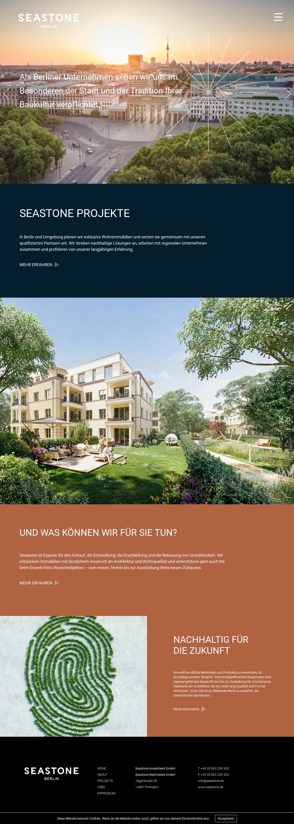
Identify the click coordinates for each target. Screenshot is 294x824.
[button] (6, 94)
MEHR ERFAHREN (36, 264)
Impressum (106, 793)
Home (101, 768)
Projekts (105, 781)
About (102, 774)
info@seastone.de (211, 781)
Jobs (101, 787)
